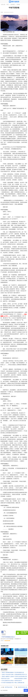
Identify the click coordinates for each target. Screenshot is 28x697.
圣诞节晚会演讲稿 (8, 687)
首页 (8, 4)
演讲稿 (18, 4)
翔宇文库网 (12, 695)
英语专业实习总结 (5, 678)
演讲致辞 (12, 4)
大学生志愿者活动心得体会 (7, 680)
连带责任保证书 (18, 680)
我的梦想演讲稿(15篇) (22, 687)
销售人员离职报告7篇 (19, 682)
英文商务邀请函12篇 (19, 672)
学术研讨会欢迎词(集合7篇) (21, 676)
